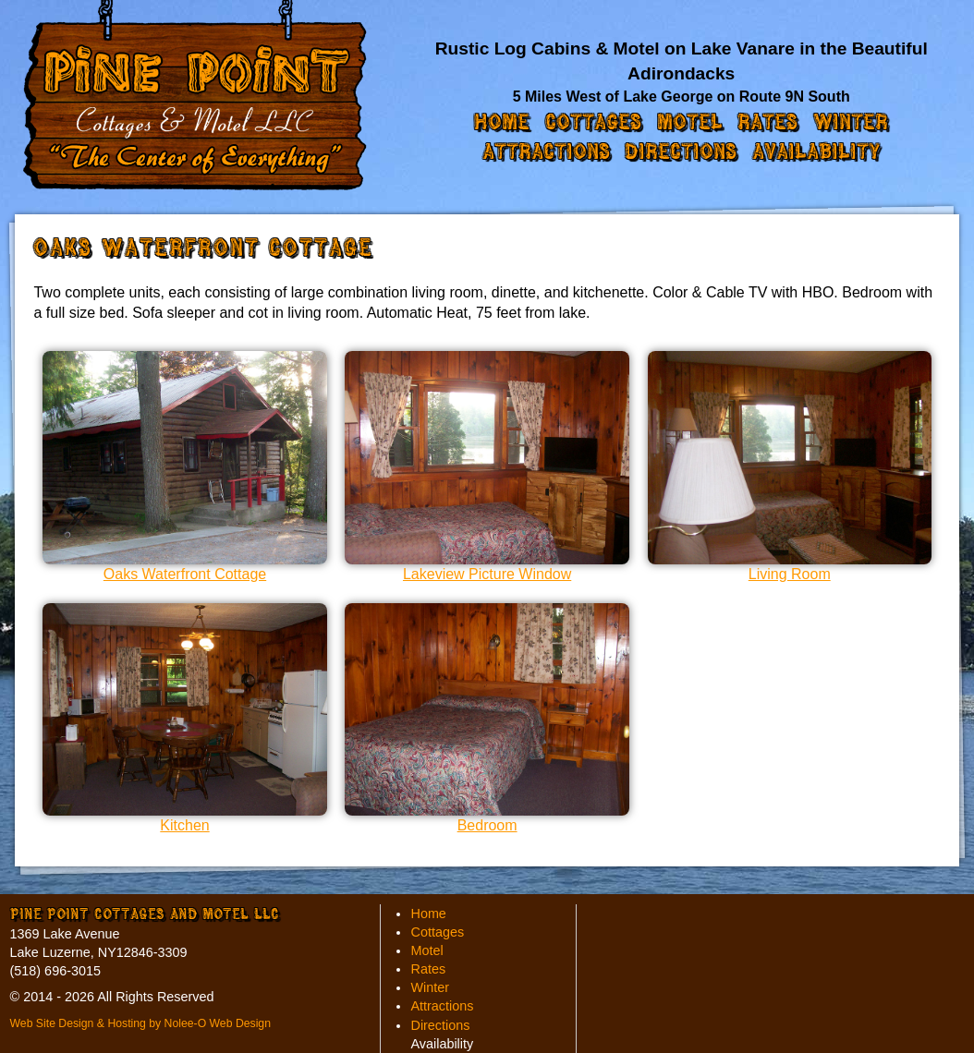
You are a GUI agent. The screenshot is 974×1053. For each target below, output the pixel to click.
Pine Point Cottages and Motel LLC (144, 914)
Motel (690, 121)
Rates (767, 121)
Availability (816, 150)
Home (502, 121)
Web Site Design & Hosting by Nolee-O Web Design (140, 1023)
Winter (850, 121)
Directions (681, 150)
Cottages (593, 121)
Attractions (546, 150)
